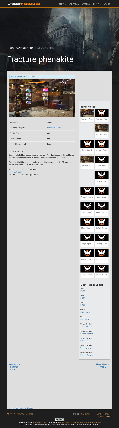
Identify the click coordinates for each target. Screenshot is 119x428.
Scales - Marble (86, 334)
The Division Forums (101, 414)
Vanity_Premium (17, 76)
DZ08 (82, 291)
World (85, 4)
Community (19, 414)
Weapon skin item (24, 48)
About (107, 4)
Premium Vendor (15, 172)
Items (61, 4)
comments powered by (21, 408)
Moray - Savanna (86, 355)
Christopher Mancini (40, 422)
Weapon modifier (54, 128)
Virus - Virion (85, 341)
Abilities (73, 4)
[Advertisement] (59, 25)
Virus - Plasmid (86, 326)
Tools (96, 4)
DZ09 (82, 305)
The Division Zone (102, 417)
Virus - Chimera (86, 348)
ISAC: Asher (85, 319)
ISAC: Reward (85, 312)
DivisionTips (86, 414)
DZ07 (82, 298)
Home (11, 48)
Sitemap (29, 414)
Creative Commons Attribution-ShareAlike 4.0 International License (80, 422)
